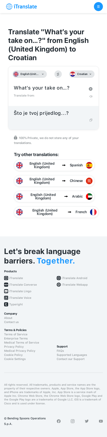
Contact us (11, 322)
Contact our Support (70, 359)
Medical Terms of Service (21, 342)
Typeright (16, 304)
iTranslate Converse (23, 284)
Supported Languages (72, 354)
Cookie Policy (13, 354)
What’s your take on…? (49, 88)
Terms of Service (15, 334)
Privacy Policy (14, 346)
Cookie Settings (15, 359)
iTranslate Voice (20, 297)
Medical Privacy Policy (19, 350)
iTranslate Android (74, 278)
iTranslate (16, 278)
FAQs (60, 350)
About (8, 318)
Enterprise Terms (16, 338)
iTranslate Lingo (20, 291)
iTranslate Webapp (75, 284)
